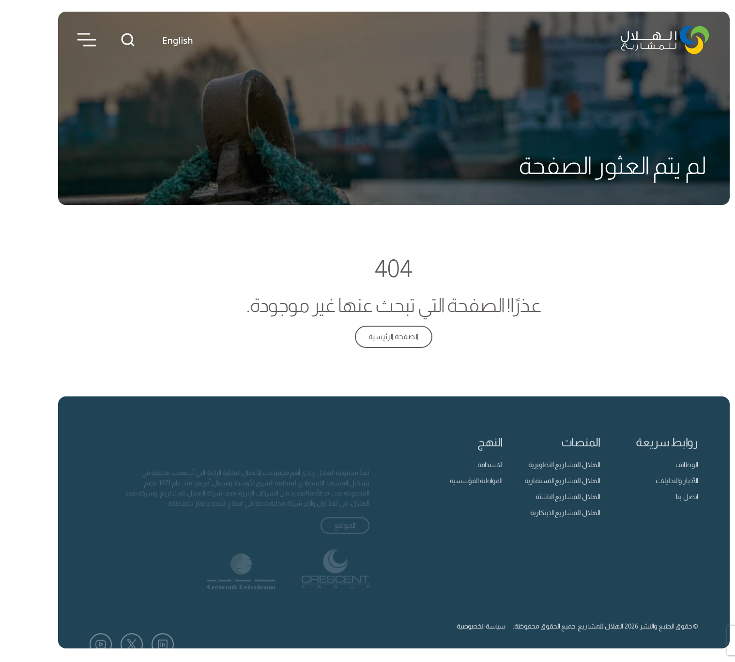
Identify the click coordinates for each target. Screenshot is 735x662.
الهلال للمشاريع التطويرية (538, 476)
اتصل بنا (661, 508)
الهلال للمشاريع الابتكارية (539, 525)
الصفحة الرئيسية (367, 336)
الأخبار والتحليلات (650, 492)
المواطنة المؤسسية (450, 492)
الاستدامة (463, 476)
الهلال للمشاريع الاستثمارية (536, 492)
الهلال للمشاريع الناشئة (541, 508)
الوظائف (660, 476)
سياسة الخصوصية (454, 638)
